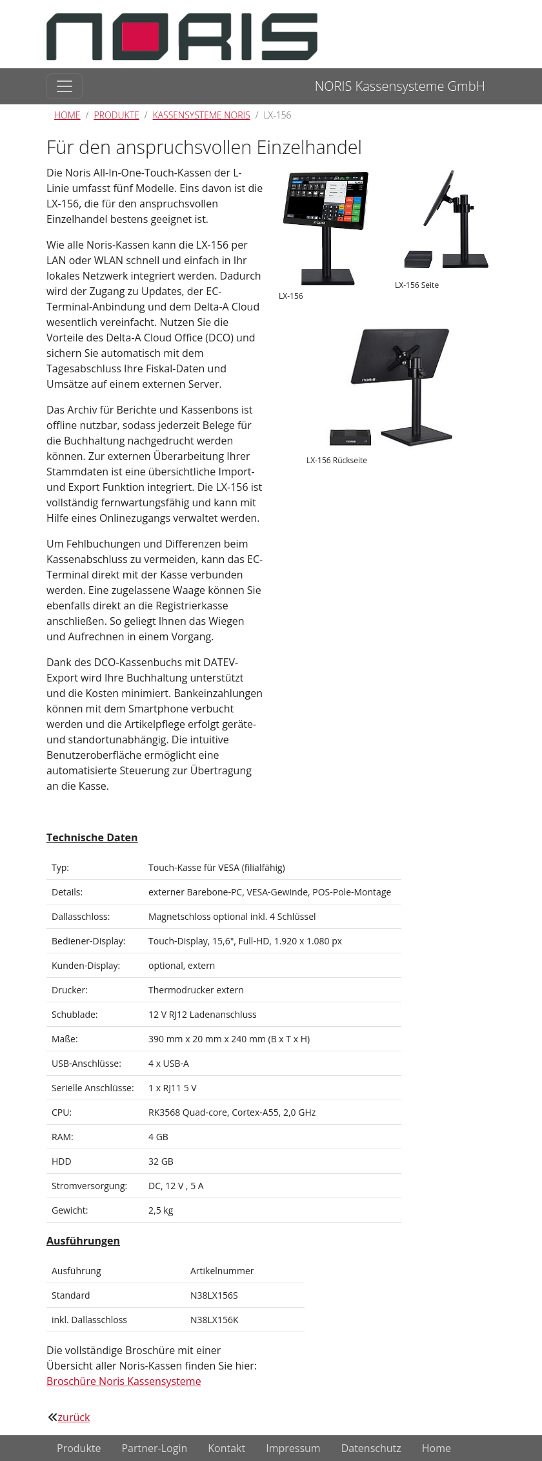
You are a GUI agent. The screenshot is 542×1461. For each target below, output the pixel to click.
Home (67, 115)
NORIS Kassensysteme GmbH (400, 86)
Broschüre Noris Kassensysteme (123, 1381)
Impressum (293, 1448)
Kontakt (226, 1448)
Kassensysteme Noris (201, 115)
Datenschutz (371, 1448)
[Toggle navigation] (64, 86)
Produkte (116, 115)
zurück (74, 1417)
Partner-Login (154, 1448)
